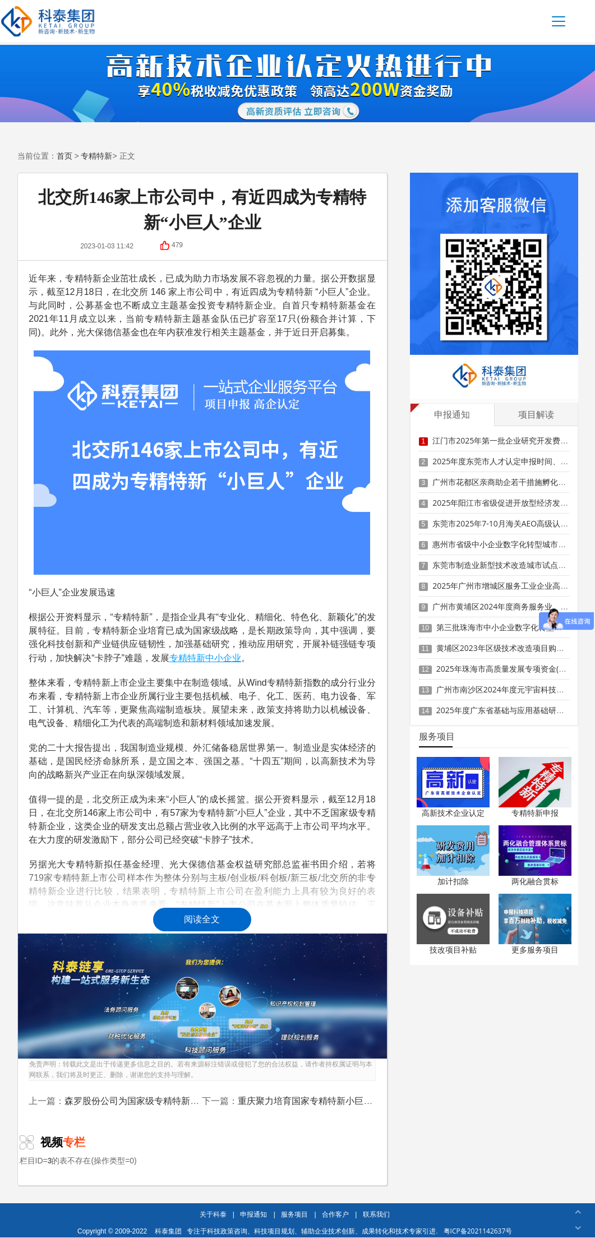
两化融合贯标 (535, 881)
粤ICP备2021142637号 (478, 1231)
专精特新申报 (535, 812)
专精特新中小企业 (205, 658)
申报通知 (253, 1214)
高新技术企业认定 (453, 812)
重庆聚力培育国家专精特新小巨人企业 (314, 1100)
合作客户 (335, 1214)
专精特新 (96, 155)
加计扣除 (453, 881)
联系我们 (376, 1214)
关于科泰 (213, 1214)
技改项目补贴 (453, 949)
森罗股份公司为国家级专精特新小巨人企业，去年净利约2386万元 (196, 1100)
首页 (64, 155)
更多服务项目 (535, 949)
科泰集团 (168, 1231)
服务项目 (294, 1214)
